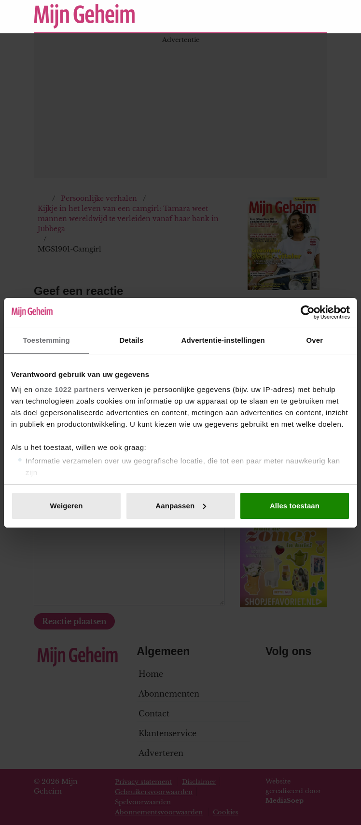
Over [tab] (314, 340)
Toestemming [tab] (46, 340)
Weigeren (66, 506)
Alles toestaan (294, 506)
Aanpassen (180, 506)
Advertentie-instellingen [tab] (223, 340)
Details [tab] (131, 340)
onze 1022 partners (70, 389)
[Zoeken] (319, 16)
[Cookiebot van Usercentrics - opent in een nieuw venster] (307, 312)
